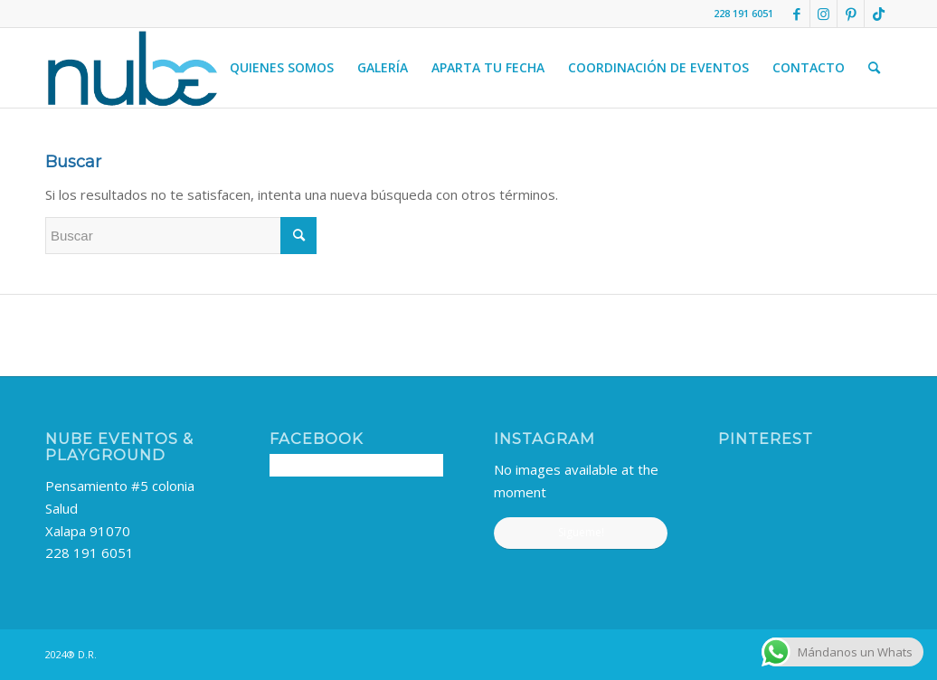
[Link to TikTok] (878, 13)
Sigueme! (581, 532)
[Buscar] (874, 68)
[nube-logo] (132, 68)
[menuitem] (281, 68)
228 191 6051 (89, 552)
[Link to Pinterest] (851, 13)
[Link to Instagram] (823, 13)
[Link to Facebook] (796, 13)
